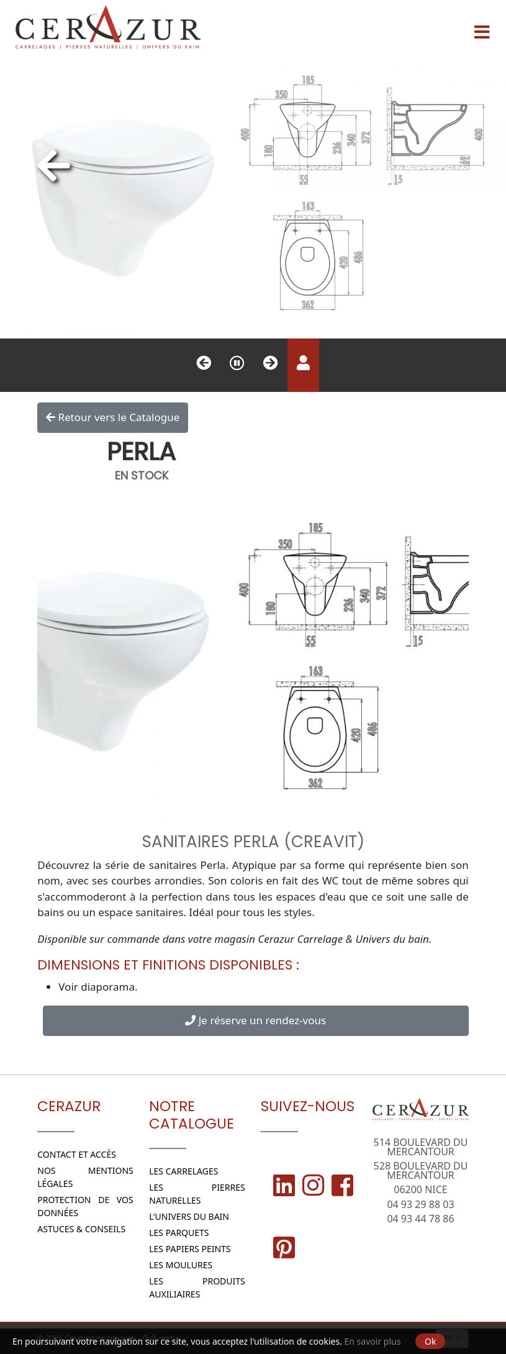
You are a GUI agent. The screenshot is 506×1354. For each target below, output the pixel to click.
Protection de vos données (85, 1206)
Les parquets (179, 1232)
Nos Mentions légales (85, 1177)
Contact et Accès (76, 1154)
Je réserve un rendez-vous (255, 1020)
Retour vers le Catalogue (112, 417)
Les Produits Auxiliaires (197, 1287)
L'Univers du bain (189, 1216)
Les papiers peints (189, 1249)
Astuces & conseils (81, 1229)
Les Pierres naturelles (197, 1193)
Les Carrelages (183, 1171)
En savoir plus (373, 1341)
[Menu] (482, 27)
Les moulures (180, 1265)
